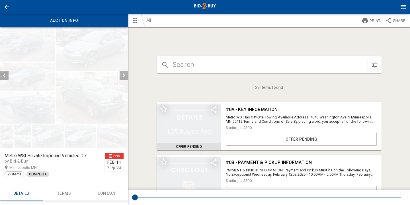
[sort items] (374, 65)
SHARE (395, 20)
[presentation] (205, 7)
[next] (124, 75)
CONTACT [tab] (106, 193)
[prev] (4, 75)
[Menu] (403, 7)
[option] (64, 75)
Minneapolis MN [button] (28, 167)
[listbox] (64, 75)
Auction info (64, 20)
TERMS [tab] (64, 193)
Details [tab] (21, 193)
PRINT (371, 20)
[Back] (7, 7)
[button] (7, 7)
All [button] (148, 20)
